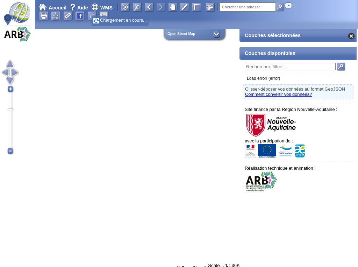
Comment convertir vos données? (278, 94)
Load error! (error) (263, 78)
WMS (102, 7)
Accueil (52, 7)
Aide (80, 7)
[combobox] (288, 5)
